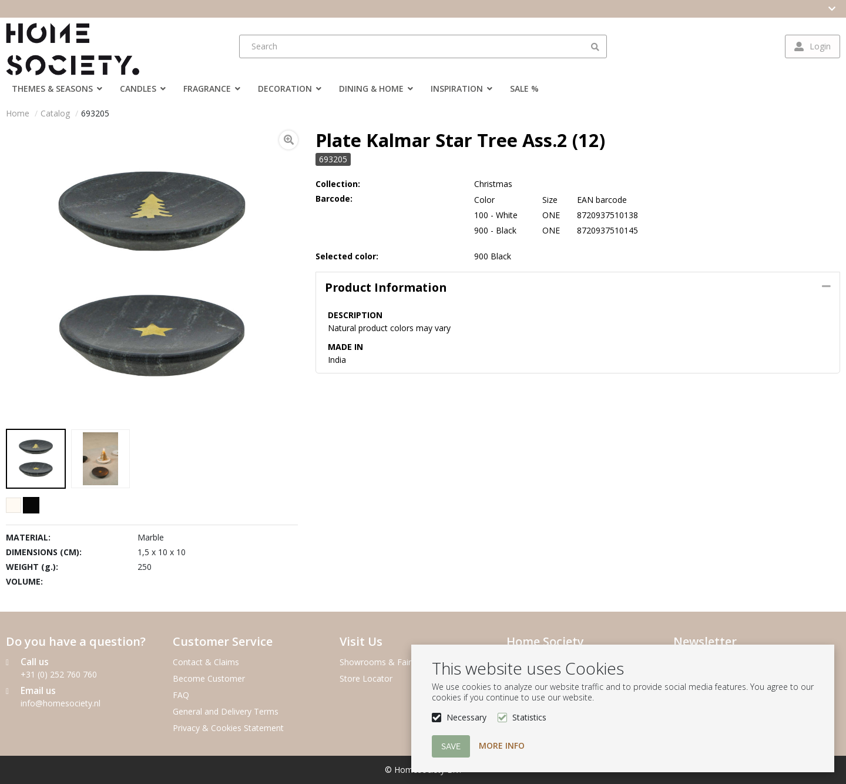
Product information (385, 287)
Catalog (55, 113)
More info (502, 745)
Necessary (466, 717)
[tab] (578, 287)
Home (17, 113)
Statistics (529, 717)
